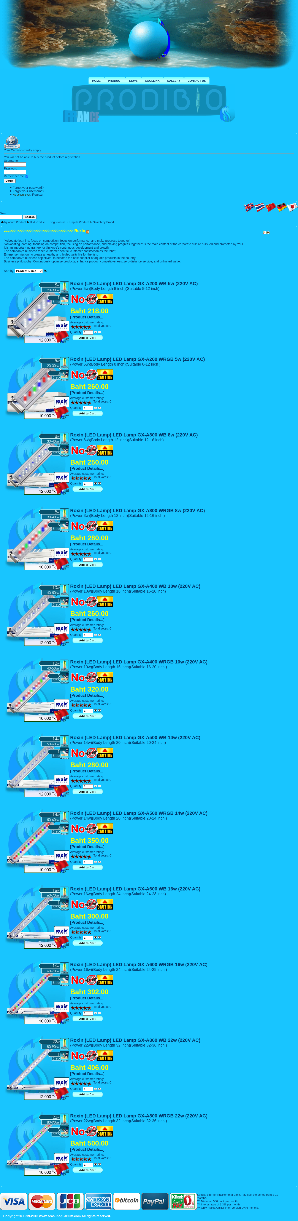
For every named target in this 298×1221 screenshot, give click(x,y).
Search (4, 213)
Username (11, 160)
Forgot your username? (28, 191)
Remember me (14, 176)
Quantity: (76, 332)
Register (37, 194)
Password (10, 168)
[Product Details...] (87, 317)
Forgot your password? (28, 187)
